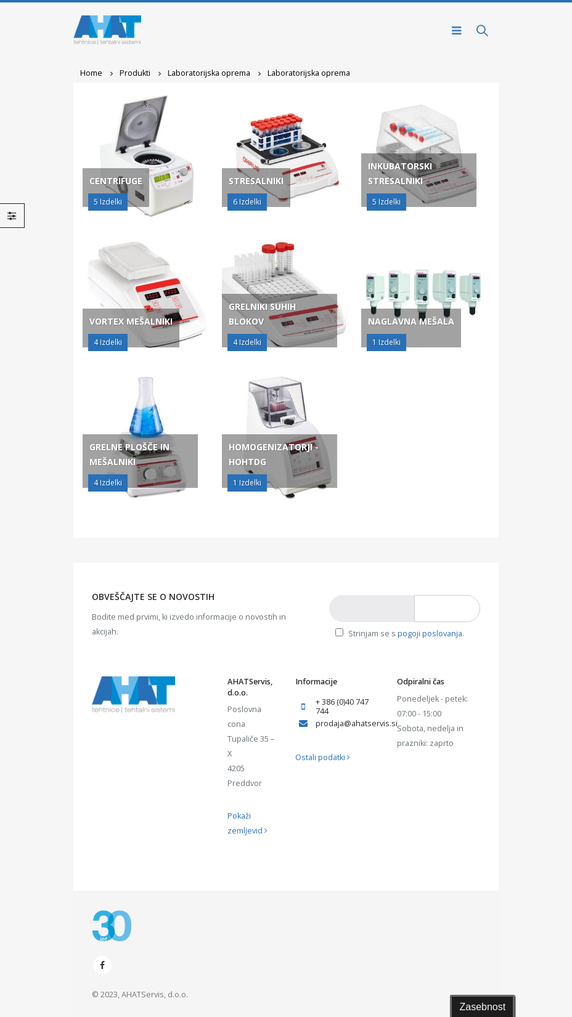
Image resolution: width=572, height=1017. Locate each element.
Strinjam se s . (399, 633)
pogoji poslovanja (430, 633)
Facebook (102, 965)
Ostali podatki (322, 757)
